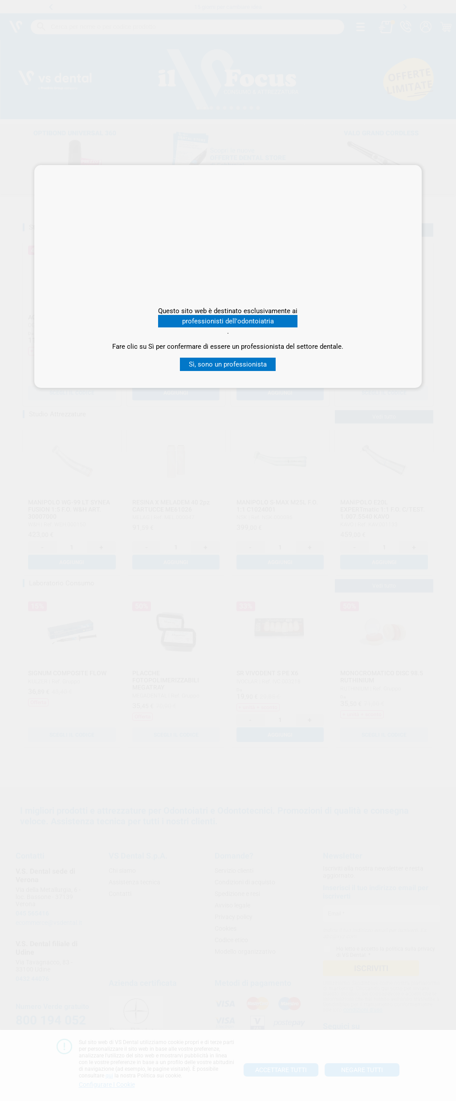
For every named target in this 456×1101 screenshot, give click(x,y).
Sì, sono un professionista (228, 364)
